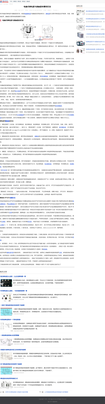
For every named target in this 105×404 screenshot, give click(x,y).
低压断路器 (11, 204)
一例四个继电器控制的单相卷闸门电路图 (12, 305)
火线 (60, 252)
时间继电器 (44, 76)
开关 (11, 1)
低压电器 (6, 4)
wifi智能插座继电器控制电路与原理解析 (56, 392)
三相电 (2, 225)
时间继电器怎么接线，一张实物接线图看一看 (13, 291)
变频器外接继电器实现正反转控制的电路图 (13, 349)
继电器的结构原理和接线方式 (9, 378)
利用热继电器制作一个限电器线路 (10, 319)
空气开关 (4, 170)
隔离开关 (12, 197)
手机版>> (56, 10)
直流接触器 (58, 106)
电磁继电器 (27, 13)
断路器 (19, 1)
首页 (1, 4)
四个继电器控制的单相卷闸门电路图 (11, 364)
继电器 (23, 1)
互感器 (3, 221)
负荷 (10, 212)
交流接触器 (20, 115)
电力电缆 (17, 91)
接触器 (28, 1)
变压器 (30, 221)
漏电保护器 (10, 252)
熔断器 (15, 1)
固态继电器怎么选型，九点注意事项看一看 (13, 276)
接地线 (45, 249)
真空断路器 (62, 127)
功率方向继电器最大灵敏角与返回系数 (16, 392)
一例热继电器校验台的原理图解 (9, 335)
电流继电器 (48, 164)
